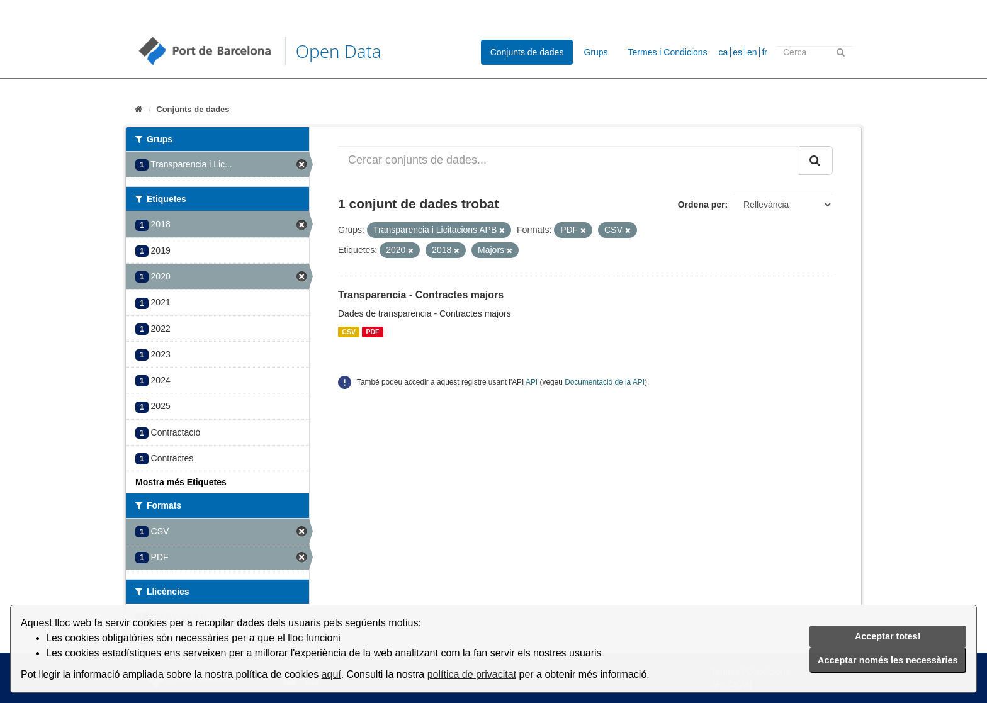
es (737, 52)
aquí (331, 674)
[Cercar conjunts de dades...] (568, 160)
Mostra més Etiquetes (181, 482)
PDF (372, 331)
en (752, 52)
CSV (349, 331)
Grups (595, 52)
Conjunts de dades (527, 52)
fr (764, 52)
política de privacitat (471, 674)
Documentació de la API (605, 382)
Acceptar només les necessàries (887, 660)
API (532, 382)
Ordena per (701, 205)
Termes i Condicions (668, 52)
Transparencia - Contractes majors (421, 295)
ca (723, 52)
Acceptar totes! (888, 636)
